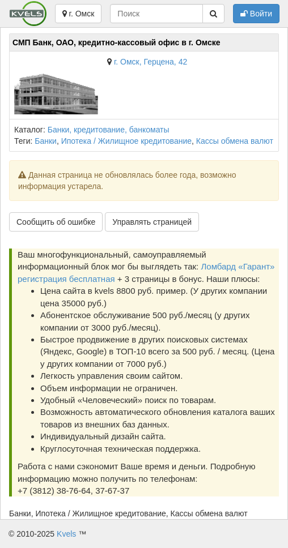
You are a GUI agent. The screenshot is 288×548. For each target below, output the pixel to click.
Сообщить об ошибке (55, 221)
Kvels (66, 533)
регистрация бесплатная (66, 279)
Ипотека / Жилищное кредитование (126, 140)
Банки (46, 140)
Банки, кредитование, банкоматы (109, 129)
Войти (256, 13)
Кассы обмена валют (234, 140)
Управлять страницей (152, 221)
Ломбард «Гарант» (237, 266)
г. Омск (78, 13)
